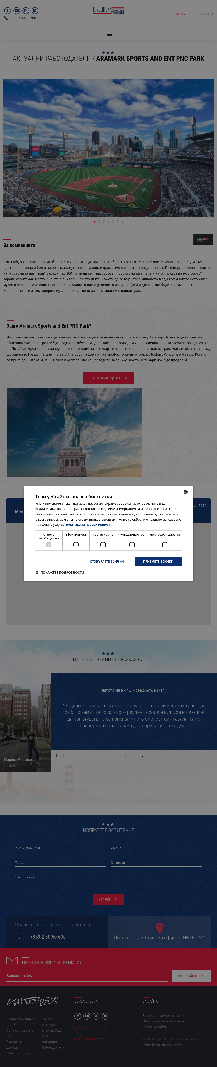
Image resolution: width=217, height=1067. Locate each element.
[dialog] (108, 533)
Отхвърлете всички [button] (106, 561)
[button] (59, 572)
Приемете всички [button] (158, 561)
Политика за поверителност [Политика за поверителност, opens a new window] (88, 524)
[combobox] (186, 492)
